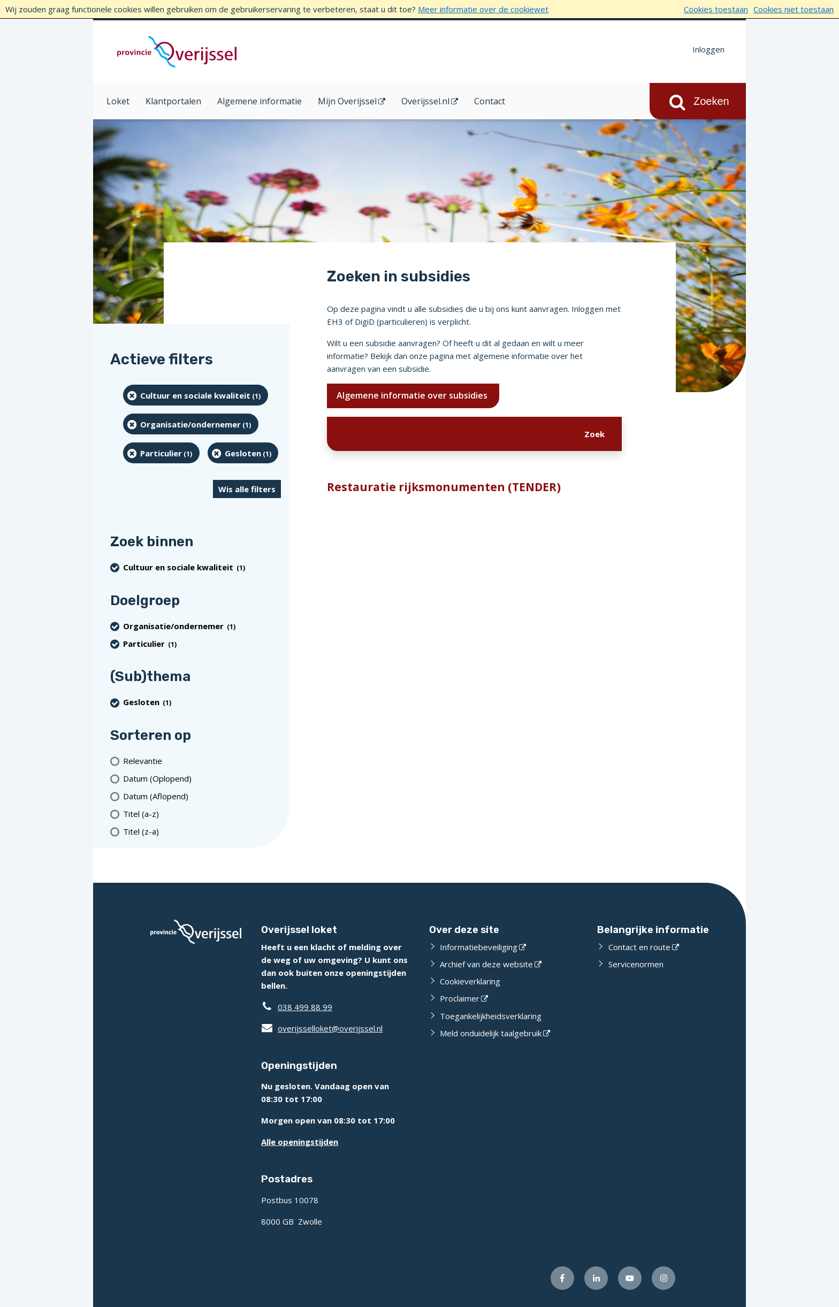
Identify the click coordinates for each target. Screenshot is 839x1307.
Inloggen (708, 49)
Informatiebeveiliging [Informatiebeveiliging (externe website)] (478, 947)
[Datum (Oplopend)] (202, 778)
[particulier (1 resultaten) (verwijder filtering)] (161, 452)
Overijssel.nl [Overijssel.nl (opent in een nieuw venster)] (425, 101)
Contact (489, 101)
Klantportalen (173, 101)
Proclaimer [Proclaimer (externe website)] (459, 998)
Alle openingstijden (299, 1141)
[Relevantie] (202, 760)
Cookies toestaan (716, 9)
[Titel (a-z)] (202, 813)
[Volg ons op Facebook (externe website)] (562, 1278)
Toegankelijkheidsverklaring (490, 1016)
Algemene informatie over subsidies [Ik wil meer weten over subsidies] (413, 395)
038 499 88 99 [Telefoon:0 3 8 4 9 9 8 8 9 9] (305, 1007)
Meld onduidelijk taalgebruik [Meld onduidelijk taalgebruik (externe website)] (490, 1033)
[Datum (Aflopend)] (202, 796)
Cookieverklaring (470, 981)
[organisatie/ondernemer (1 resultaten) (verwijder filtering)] (190, 424)
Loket (117, 101)
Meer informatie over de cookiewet (483, 9)
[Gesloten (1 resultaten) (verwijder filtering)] (243, 452)
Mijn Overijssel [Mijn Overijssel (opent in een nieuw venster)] (347, 101)
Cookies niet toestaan (793, 9)
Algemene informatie (259, 101)
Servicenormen (635, 964)
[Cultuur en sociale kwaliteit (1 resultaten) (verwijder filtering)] (195, 395)
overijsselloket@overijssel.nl (322, 1028)
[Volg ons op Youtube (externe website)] (630, 1278)
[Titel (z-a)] (202, 831)
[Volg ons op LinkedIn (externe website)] (596, 1278)
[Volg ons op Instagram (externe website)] (663, 1278)
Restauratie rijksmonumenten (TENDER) (444, 486)
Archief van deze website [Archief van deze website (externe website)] (486, 964)
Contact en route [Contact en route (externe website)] (639, 947)
